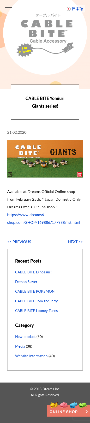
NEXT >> (75, 241)
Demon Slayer (26, 281)
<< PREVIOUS (19, 241)
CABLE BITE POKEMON (34, 291)
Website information (31, 356)
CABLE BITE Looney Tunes (36, 310)
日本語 (77, 8)
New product (25, 336)
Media (20, 346)
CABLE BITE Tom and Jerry (36, 301)
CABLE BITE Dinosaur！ (34, 272)
